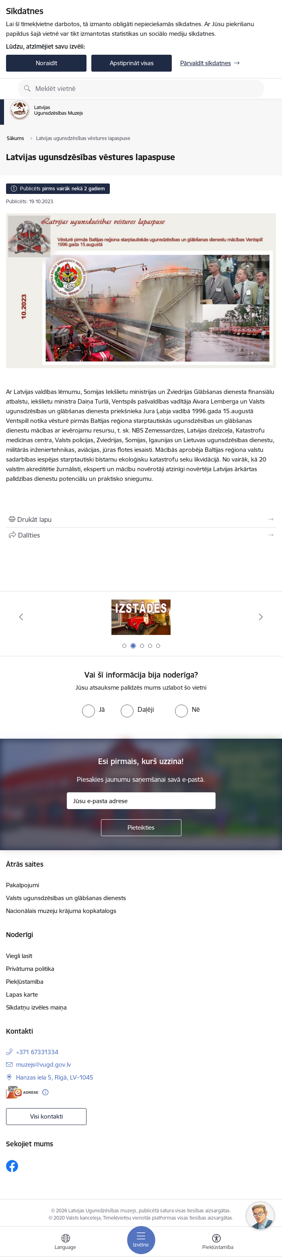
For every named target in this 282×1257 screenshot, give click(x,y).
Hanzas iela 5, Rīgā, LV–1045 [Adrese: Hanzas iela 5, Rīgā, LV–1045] (54, 1077)
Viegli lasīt (19, 956)
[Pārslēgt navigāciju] (141, 1240)
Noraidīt (46, 63)
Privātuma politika (30, 969)
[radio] (93, 709)
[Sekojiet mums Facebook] (12, 1166)
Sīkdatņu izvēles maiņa (36, 1007)
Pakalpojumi (22, 885)
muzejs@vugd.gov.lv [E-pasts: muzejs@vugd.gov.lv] (43, 1064)
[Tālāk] (261, 617)
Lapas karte (22, 994)
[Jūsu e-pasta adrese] (141, 800)
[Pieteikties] (141, 827)
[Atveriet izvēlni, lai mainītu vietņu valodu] (65, 1243)
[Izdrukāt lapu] (141, 519)
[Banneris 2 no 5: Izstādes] (141, 617)
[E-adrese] (22, 1092)
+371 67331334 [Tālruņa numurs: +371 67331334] (37, 1052)
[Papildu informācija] (45, 1092)
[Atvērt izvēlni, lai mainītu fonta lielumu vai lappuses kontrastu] (216, 1243)
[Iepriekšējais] (21, 617)
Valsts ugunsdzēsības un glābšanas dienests (66, 898)
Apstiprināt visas (132, 63)
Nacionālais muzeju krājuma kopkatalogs (61, 911)
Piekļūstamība (24, 981)
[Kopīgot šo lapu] (141, 535)
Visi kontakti (46, 1116)
